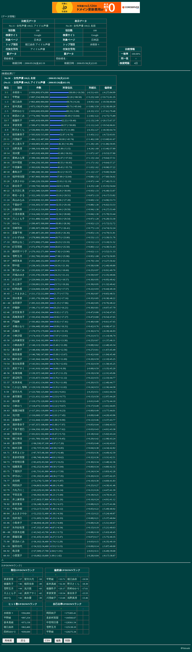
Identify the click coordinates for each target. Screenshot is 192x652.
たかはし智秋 (19, 387)
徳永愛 (16, 401)
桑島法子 (17, 172)
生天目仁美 (18, 190)
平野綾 (16, 97)
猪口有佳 (17, 438)
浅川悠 (16, 415)
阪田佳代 (17, 546)
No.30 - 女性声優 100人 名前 (81, 26)
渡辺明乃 (17, 378)
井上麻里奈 (18, 499)
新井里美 (17, 504)
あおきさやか (19, 513)
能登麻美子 (18, 134)
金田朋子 (17, 303)
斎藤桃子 (17, 420)
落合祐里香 (18, 363)
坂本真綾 (17, 106)
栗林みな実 (18, 158)
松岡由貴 (17, 289)
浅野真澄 (17, 148)
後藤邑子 (17, 120)
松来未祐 (17, 382)
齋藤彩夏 (17, 537)
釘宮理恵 (17, 247)
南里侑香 (17, 354)
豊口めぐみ (18, 270)
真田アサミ (18, 368)
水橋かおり (18, 326)
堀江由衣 (17, 101)
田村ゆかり (18, 111)
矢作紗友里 (18, 527)
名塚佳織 (17, 373)
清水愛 (16, 153)
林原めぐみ (18, 116)
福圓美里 (17, 466)
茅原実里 (17, 125)
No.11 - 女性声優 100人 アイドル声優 (28, 26)
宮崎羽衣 (17, 228)
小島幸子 (17, 523)
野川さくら (18, 130)
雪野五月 (17, 256)
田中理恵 (17, 162)
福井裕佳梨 (18, 176)
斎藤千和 (17, 232)
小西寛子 (17, 555)
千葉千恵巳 (18, 429)
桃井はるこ (18, 242)
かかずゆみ (18, 237)
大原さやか (18, 181)
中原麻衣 (17, 167)
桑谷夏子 (17, 349)
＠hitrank (185, 648)
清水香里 (17, 298)
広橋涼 (16, 331)
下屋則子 (17, 471)
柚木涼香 (17, 448)
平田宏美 (17, 494)
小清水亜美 (18, 214)
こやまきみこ (19, 293)
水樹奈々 (17, 92)
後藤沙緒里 (18, 410)
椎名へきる (18, 195)
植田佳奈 (17, 434)
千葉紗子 (17, 204)
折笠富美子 (18, 312)
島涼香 (16, 551)
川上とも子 (18, 218)
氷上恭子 (17, 284)
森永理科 (17, 443)
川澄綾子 (17, 139)
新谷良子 (17, 186)
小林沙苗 (17, 335)
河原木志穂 (18, 532)
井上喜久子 (18, 144)
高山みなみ (18, 200)
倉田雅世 (17, 396)
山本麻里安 (18, 340)
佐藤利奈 (17, 209)
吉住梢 (16, 480)
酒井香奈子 (18, 424)
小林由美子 (18, 345)
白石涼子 (17, 279)
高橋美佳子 (18, 317)
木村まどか (18, 452)
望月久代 (17, 392)
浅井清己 (17, 518)
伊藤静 (16, 307)
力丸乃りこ (18, 490)
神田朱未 (17, 261)
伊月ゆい (17, 476)
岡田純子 (17, 485)
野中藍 (16, 265)
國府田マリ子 (19, 251)
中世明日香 (18, 462)
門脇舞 (16, 321)
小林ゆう (17, 406)
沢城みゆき (18, 275)
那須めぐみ (18, 541)
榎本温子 (17, 359)
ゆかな (16, 223)
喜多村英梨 (18, 457)
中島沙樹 (17, 509)
